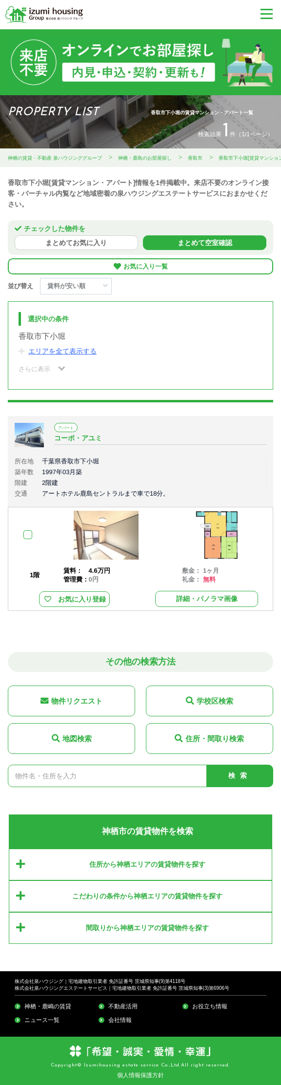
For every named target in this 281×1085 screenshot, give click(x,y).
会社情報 (120, 1020)
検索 (240, 775)
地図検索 (77, 738)
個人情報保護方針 (140, 1075)
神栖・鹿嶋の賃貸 (47, 1006)
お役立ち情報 (209, 1006)
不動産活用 (123, 1006)
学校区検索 (215, 701)
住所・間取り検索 (214, 738)
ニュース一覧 (42, 1020)
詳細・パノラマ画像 (207, 599)
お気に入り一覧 (145, 266)
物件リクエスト (76, 701)
